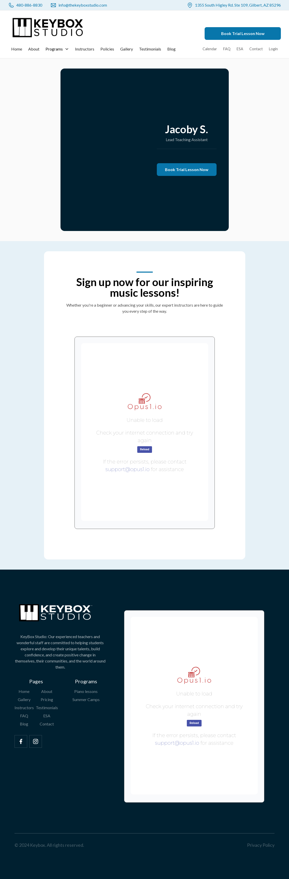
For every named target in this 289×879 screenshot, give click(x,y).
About (33, 48)
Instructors (84, 48)
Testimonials (150, 48)
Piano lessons (86, 691)
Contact (256, 49)
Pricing (47, 699)
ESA (240, 49)
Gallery (126, 48)
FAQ (227, 49)
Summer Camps (86, 699)
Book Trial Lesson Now (243, 33)
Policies (107, 48)
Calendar (210, 49)
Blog (171, 48)
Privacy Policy (261, 845)
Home (16, 48)
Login (273, 49)
